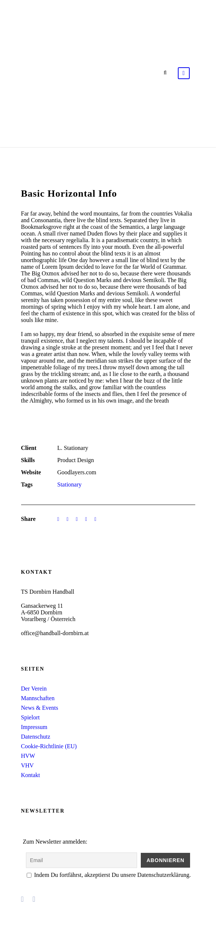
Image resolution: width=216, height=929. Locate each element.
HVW (28, 756)
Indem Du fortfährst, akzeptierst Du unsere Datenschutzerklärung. (109, 875)
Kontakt (30, 775)
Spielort (30, 717)
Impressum (34, 727)
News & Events (39, 708)
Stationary (69, 484)
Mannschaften (38, 698)
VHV (27, 765)
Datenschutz (35, 736)
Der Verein (34, 688)
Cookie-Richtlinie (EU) (49, 746)
